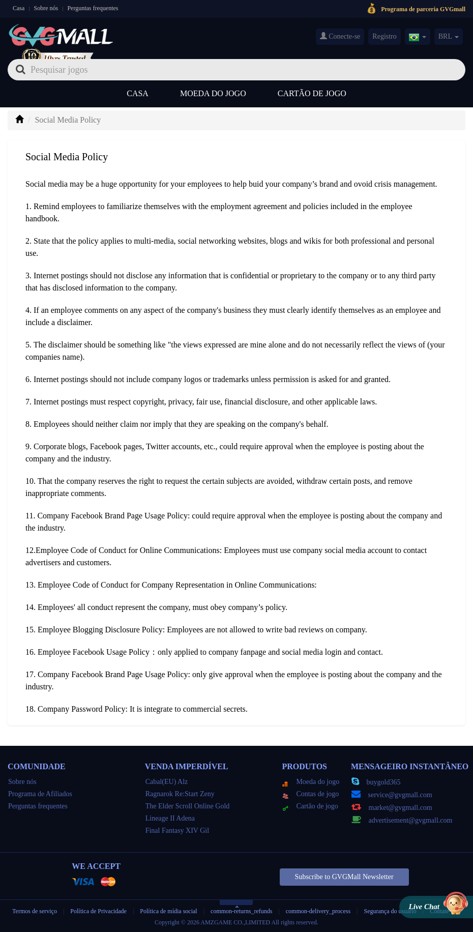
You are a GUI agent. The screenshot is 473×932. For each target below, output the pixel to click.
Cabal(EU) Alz (166, 781)
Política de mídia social (168, 911)
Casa (18, 8)
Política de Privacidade (99, 911)
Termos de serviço (34, 911)
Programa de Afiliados (40, 794)
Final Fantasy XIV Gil (177, 830)
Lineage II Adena (170, 818)
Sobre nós (46, 8)
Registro (384, 36)
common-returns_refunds (241, 911)
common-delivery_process (318, 911)
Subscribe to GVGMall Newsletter (344, 877)
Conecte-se (340, 36)
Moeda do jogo (213, 93)
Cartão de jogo (312, 93)
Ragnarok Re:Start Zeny (180, 794)
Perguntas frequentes (92, 8)
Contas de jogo (310, 794)
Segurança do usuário (390, 911)
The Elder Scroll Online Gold (187, 806)
